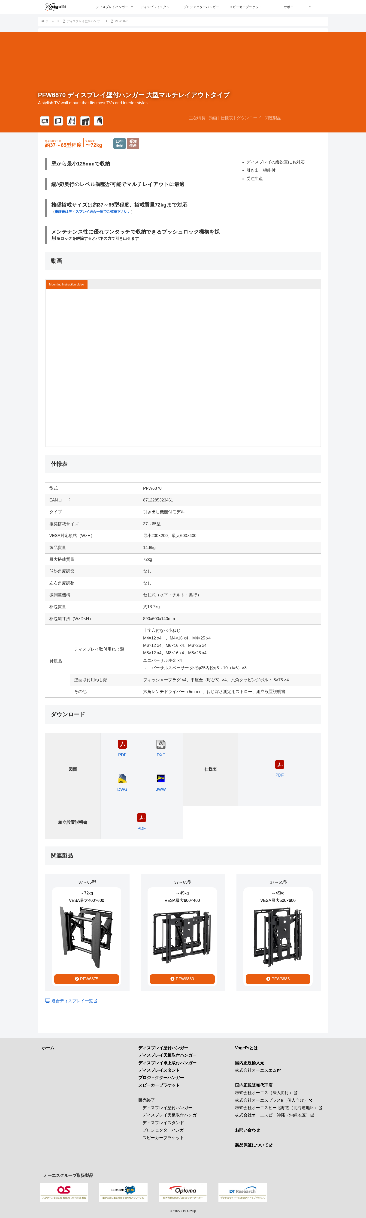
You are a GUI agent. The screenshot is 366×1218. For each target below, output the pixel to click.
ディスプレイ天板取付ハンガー (171, 1115)
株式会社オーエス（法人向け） (266, 1093)
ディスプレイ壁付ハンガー (167, 1108)
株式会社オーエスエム (258, 1070)
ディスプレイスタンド (163, 1123)
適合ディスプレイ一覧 (71, 1001)
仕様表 (227, 118)
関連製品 (273, 118)
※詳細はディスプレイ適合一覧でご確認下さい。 (93, 211)
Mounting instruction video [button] (66, 284)
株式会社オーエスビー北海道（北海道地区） (278, 1108)
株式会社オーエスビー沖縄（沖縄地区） (274, 1115)
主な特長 (197, 118)
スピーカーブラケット (163, 1138)
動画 (213, 118)
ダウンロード (248, 118)
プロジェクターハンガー (165, 1130)
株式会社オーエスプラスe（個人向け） (273, 1100)
